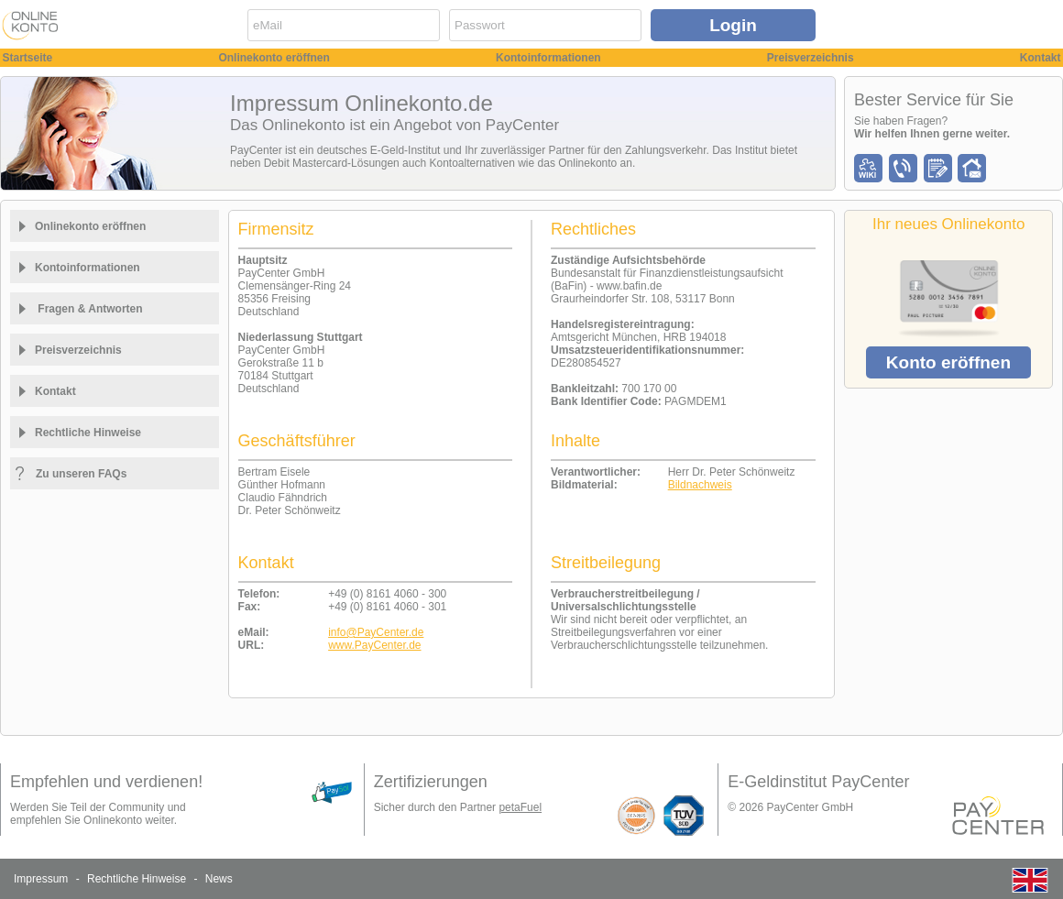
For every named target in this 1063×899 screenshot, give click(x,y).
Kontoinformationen (548, 57)
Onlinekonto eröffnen (273, 57)
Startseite (28, 57)
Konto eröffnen (948, 362)
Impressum (41, 878)
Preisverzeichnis (810, 57)
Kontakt (1040, 57)
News (219, 878)
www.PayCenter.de (374, 645)
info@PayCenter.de (375, 632)
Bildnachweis (700, 484)
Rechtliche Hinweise (136, 878)
